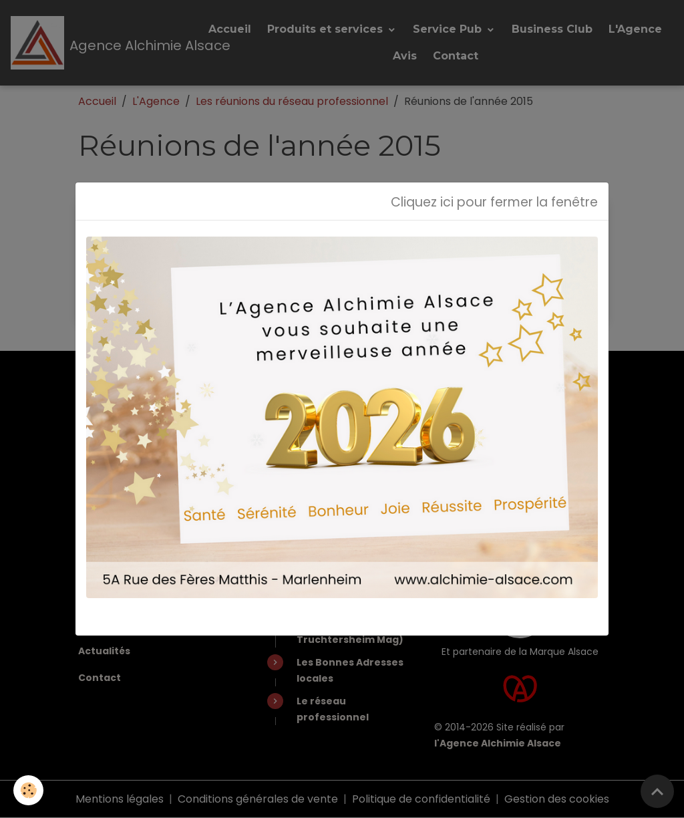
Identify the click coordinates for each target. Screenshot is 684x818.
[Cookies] (28, 790)
